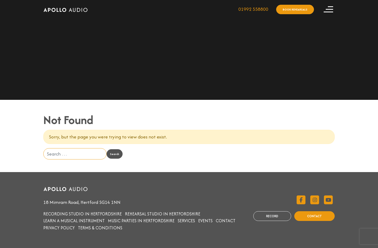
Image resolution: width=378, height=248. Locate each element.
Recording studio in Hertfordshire (82, 214)
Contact (225, 221)
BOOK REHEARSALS (295, 9)
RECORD (272, 216)
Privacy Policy (59, 228)
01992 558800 (253, 9)
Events (205, 221)
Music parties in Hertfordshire (141, 221)
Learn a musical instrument (74, 221)
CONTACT (314, 216)
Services (186, 221)
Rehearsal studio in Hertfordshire (162, 214)
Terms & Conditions (100, 228)
